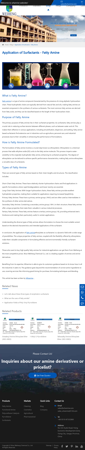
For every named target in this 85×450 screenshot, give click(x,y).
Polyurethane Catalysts (10, 413)
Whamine (29, 278)
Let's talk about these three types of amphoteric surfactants (26, 294)
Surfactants (6, 420)
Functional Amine (8, 409)
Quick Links (45, 400)
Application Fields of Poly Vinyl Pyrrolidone (20, 302)
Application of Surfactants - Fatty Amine (26, 45)
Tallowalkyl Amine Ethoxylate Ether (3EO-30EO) (68, 337)
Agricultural (28, 413)
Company (70, 5)
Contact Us (59, 400)
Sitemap (48, 445)
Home (6, 45)
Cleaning (27, 406)
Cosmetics (28, 409)
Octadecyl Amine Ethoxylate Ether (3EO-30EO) (14, 337)
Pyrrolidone (6, 416)
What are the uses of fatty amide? (17, 298)
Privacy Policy (56, 446)
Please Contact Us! (42, 353)
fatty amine (30, 232)
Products (23, 5)
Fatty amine (6, 101)
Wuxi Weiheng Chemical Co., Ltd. (22, 445)
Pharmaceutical (29, 416)
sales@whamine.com (66, 408)
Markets (37, 5)
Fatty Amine (6, 406)
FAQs (58, 5)
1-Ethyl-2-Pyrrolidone (38, 336)
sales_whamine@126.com (67, 411)
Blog (48, 5)
